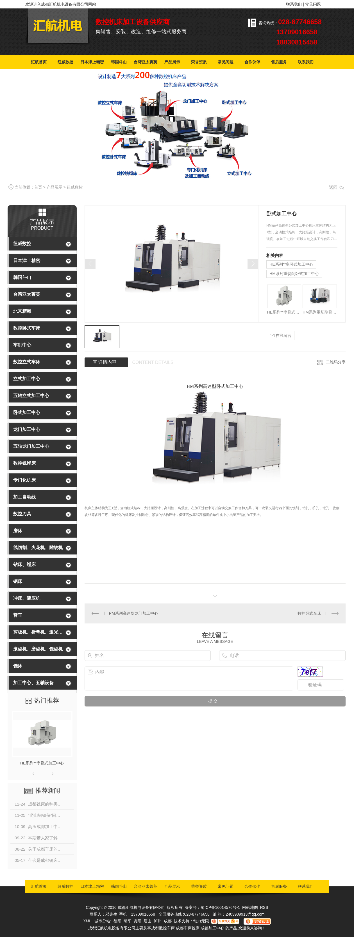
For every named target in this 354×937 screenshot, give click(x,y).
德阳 (117, 921)
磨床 (17, 530)
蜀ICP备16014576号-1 (220, 907)
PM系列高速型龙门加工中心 (133, 613)
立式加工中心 (26, 378)
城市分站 (102, 921)
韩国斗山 (119, 62)
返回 (336, 187)
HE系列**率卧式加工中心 (42, 763)
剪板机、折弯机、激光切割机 (38, 632)
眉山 (147, 921)
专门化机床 (24, 480)
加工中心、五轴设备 (33, 682)
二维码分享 (336, 362)
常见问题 (313, 4)
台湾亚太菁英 (145, 62)
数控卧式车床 (26, 328)
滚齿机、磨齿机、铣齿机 (38, 649)
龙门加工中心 (26, 429)
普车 (17, 615)
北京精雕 (22, 311)
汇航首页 (39, 62)
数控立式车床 (26, 361)
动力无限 (201, 921)
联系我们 (294, 4)
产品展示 (172, 62)
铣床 (17, 665)
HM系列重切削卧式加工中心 (294, 273)
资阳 (137, 921)
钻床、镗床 (24, 564)
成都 (168, 921)
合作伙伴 (252, 62)
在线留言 (280, 335)
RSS (264, 907)
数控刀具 (22, 513)
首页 (38, 187)
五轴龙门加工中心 (31, 446)
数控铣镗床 (24, 463)
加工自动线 (24, 497)
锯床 (17, 581)
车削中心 (22, 345)
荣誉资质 (199, 62)
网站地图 (250, 907)
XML (87, 921)
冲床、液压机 (26, 598)
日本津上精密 (92, 62)
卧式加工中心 (26, 412)
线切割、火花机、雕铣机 (38, 547)
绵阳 (127, 921)
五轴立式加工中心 (31, 395)
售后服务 (279, 62)
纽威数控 (65, 62)
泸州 (158, 921)
